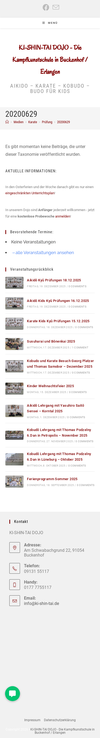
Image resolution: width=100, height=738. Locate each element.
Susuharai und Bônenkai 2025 (51, 341)
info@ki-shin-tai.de (41, 603)
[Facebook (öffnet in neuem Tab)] (46, 7)
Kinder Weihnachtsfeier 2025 (50, 386)
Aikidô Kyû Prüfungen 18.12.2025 (54, 280)
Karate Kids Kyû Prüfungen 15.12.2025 (58, 321)
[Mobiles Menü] (50, 22)
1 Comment (80, 347)
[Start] (7, 122)
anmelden (62, 216)
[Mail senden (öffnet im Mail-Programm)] (55, 7)
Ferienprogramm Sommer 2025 (52, 479)
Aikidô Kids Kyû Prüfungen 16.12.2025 (58, 301)
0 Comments (77, 286)
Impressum (32, 720)
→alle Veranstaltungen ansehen (42, 252)
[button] (12, 693)
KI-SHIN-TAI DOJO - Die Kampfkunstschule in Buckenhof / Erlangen (50, 59)
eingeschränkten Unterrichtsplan (29, 193)
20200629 (63, 122)
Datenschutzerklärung (60, 720)
